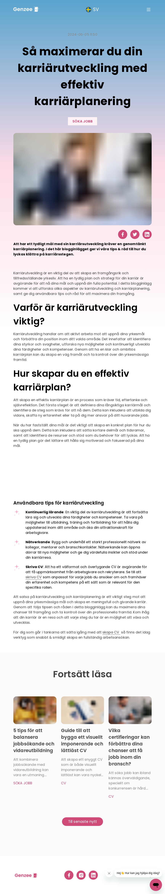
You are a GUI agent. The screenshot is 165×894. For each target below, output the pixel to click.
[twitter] (134, 235)
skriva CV (34, 577)
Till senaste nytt (82, 821)
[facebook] (122, 235)
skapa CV (111, 632)
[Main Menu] (149, 9)
